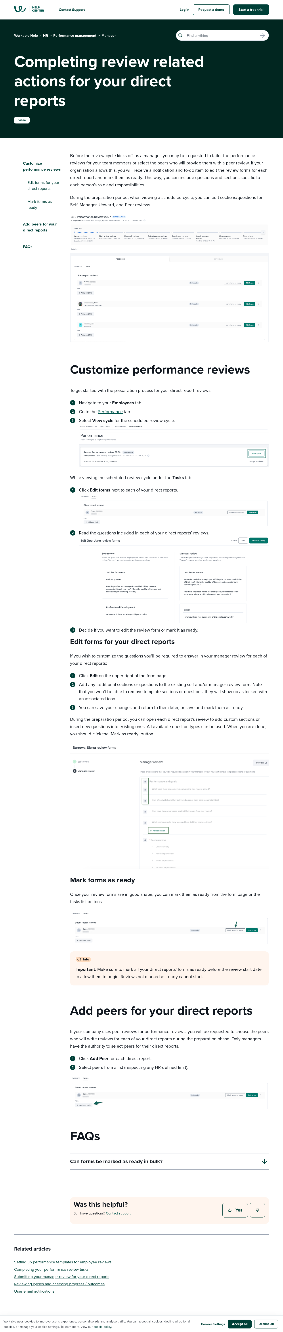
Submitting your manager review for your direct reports (61, 1276)
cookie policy (102, 1326)
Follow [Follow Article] (22, 120)
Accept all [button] (240, 1323)
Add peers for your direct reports (40, 227)
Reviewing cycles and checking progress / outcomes (59, 1284)
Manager (108, 35)
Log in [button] (184, 9)
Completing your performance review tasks (51, 1269)
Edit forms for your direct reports (43, 185)
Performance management (74, 35)
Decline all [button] (266, 1324)
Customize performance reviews (42, 166)
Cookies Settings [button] (213, 1324)
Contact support (118, 1213)
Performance (110, 411)
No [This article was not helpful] (257, 1210)
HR (45, 35)
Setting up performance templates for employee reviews (62, 1262)
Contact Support (72, 9)
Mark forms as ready (39, 204)
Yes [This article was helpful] (235, 1210)
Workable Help (26, 35)
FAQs (28, 247)
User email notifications (34, 1291)
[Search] (222, 35)
